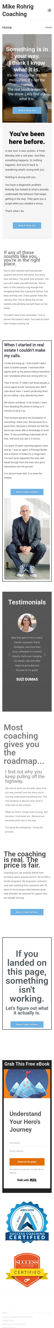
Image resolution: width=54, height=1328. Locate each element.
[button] (9, 654)
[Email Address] (27, 1151)
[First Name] (27, 1143)
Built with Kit (27, 1180)
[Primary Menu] (49, 10)
